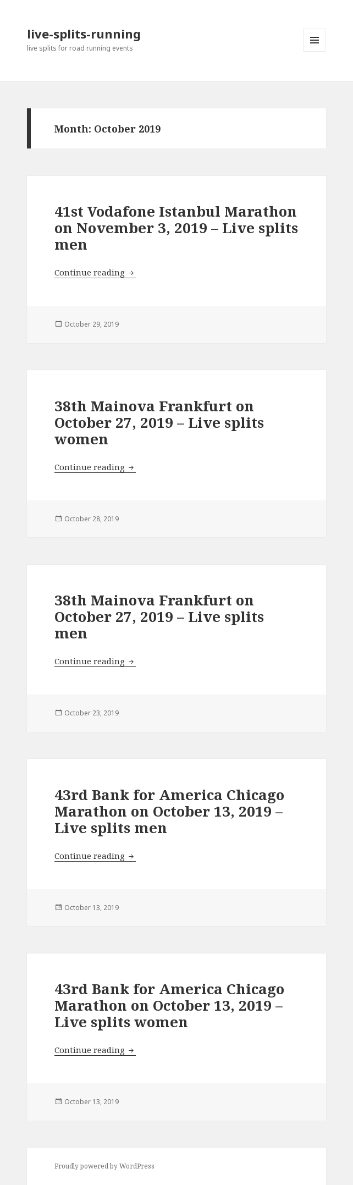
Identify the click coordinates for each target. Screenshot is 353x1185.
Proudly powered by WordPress (104, 1166)
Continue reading (95, 272)
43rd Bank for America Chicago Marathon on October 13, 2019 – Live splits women (169, 1005)
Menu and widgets (315, 51)
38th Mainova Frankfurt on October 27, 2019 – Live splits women (159, 422)
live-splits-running (84, 33)
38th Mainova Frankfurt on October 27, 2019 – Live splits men (159, 616)
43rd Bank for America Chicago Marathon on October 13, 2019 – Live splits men (169, 811)
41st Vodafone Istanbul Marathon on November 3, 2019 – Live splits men (176, 227)
